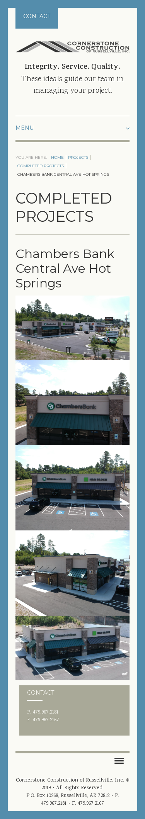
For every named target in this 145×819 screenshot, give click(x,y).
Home (57, 157)
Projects (78, 157)
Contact (36, 16)
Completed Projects (40, 165)
